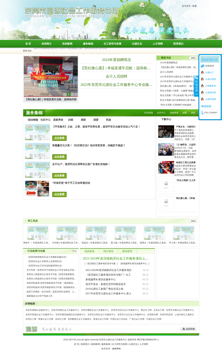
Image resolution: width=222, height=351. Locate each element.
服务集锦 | (106, 344)
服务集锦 (88, 43)
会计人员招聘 (116, 76)
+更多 (74, 251)
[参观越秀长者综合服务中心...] (134, 263)
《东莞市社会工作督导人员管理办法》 (45, 261)
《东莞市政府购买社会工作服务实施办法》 (47, 257)
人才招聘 (158, 43)
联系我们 (178, 43)
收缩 (196, 86)
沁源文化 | (134, 344)
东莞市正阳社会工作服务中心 (102, 314)
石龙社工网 (158, 310)
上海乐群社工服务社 (184, 314)
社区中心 (161, 112)
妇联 (185, 112)
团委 (95, 120)
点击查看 (59, 138)
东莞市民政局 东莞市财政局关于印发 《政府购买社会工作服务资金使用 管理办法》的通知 (70, 283)
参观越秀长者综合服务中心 (101, 279)
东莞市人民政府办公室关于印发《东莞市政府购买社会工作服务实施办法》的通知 (65, 274)
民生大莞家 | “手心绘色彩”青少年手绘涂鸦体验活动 (184, 95)
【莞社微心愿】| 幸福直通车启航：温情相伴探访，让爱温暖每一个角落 (137, 68)
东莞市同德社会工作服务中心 (65, 310)
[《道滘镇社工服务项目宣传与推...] (101, 263)
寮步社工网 (146, 310)
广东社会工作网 (136, 319)
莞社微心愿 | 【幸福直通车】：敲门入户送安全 (182, 86)
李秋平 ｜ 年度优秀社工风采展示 (39, 243)
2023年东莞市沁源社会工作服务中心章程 (179, 81)
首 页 (28, 43)
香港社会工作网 (100, 319)
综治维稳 (148, 112)
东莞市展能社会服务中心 (37, 310)
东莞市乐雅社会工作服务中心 (180, 310)
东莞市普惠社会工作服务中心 (40, 314)
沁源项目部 (210, 92)
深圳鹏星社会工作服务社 (79, 319)
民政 (108, 120)
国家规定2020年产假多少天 (40, 296)
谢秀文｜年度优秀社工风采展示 (155, 243)
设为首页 (186, 6)
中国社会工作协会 (118, 319)
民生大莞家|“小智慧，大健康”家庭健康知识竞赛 (183, 90)
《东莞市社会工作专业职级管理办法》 (45, 265)
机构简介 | (86, 344)
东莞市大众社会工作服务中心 (131, 314)
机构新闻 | (96, 344)
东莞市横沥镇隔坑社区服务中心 (70, 314)
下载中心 (166, 119)
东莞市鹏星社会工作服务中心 (95, 310)
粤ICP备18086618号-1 (148, 339)
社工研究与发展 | (120, 344)
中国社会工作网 (153, 319)
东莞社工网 (31, 319)
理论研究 (127, 251)
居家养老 (174, 112)
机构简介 (47, 43)
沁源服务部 (210, 86)
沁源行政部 (210, 79)
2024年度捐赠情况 (116, 60)
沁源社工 (209, 72)
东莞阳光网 (152, 314)
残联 (193, 112)
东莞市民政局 (166, 314)
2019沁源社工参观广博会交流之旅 (104, 289)
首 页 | (77, 344)
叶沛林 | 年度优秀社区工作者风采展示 (70, 243)
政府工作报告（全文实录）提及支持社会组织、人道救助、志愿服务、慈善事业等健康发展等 (71, 291)
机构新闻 (67, 43)
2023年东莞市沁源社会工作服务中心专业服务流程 (120, 85)
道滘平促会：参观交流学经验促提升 (106, 284)
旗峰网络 (116, 348)
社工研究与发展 (112, 43)
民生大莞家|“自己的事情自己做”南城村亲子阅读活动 (185, 100)
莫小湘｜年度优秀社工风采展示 (126, 243)
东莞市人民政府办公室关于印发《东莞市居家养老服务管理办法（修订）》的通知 (65, 278)
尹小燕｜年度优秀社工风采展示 (184, 243)
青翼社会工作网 (45, 319)
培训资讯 (89, 251)
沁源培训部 (210, 99)
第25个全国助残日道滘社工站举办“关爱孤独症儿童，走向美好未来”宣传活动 (70, 49)
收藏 (194, 6)
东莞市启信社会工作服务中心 (125, 310)
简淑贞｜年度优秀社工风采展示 (97, 243)
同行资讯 (108, 251)
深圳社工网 (60, 319)
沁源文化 (137, 43)
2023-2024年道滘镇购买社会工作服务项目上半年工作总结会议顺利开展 (133, 258)
